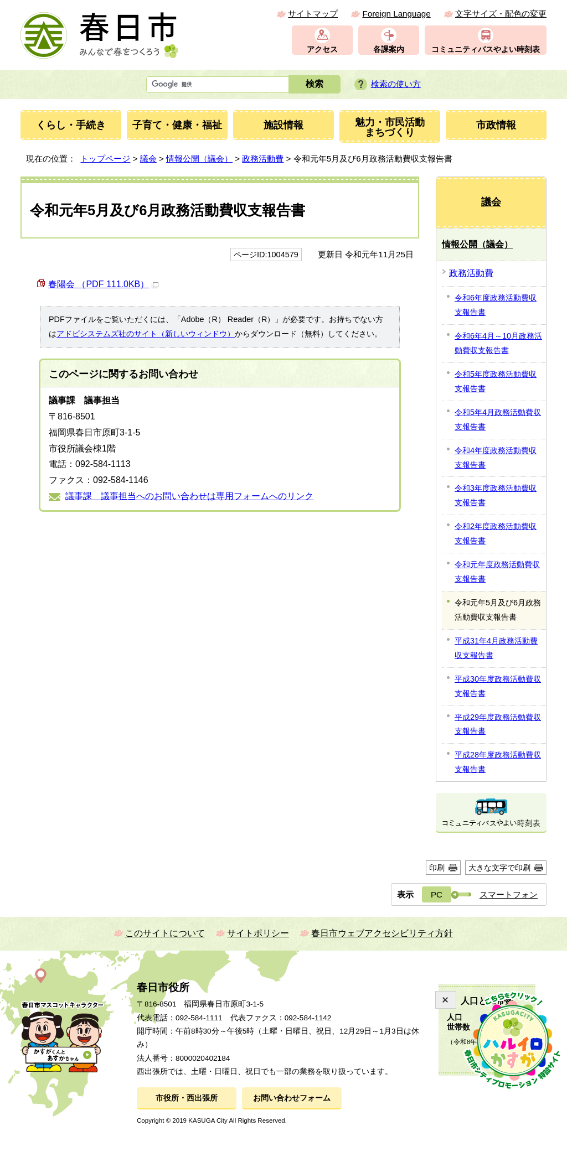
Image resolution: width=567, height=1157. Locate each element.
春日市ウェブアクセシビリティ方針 (382, 933)
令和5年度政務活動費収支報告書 (496, 381)
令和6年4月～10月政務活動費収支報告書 (498, 343)
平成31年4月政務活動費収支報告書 (496, 648)
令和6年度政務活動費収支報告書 (496, 305)
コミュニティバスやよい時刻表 (485, 49)
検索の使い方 (396, 84)
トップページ (105, 158)
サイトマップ (313, 13)
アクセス (322, 49)
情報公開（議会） (199, 158)
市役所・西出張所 (187, 1098)
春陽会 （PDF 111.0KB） (103, 284)
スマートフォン (509, 894)
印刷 (437, 867)
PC (436, 894)
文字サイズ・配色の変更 (501, 13)
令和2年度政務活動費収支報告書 (496, 533)
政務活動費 (263, 158)
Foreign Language (396, 13)
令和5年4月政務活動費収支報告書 (498, 419)
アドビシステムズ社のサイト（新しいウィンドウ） (145, 333)
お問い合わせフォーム (292, 1098)
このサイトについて (165, 933)
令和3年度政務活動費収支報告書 (496, 495)
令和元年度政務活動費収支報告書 (497, 571)
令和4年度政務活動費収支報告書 (496, 457)
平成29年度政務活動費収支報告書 (498, 724)
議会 (148, 158)
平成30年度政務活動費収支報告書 (498, 686)
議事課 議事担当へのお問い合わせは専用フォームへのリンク (189, 496)
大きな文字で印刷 (499, 867)
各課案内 (388, 49)
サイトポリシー (258, 933)
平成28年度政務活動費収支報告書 (498, 762)
